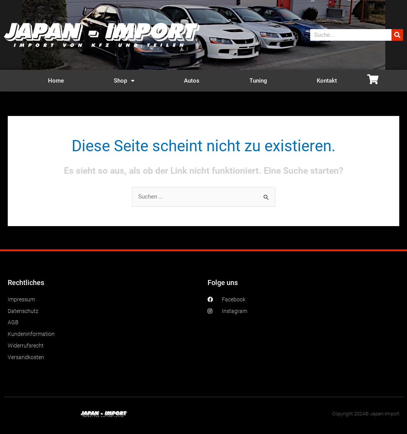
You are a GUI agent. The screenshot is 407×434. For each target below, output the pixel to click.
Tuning (258, 80)
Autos (191, 80)
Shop (124, 81)
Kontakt (327, 80)
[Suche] (397, 35)
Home (56, 80)
